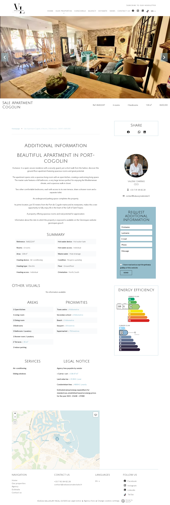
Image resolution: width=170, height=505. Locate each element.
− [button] (15, 417)
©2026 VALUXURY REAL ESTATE (52, 501)
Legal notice (75, 501)
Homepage (16, 129)
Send (126, 273)
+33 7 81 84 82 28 (137, 190)
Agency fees (89, 501)
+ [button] (15, 413)
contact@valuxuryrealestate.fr (138, 196)
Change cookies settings (108, 501)
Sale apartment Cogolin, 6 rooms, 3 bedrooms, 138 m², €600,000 (47, 129)
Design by (126, 501)
